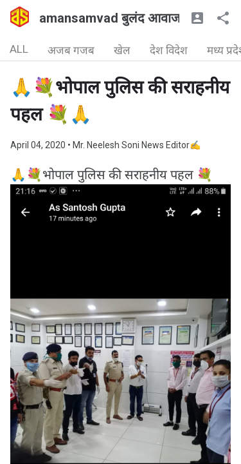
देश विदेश (169, 50)
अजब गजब (71, 50)
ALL (19, 49)
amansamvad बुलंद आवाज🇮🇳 (118, 18)
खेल (122, 50)
